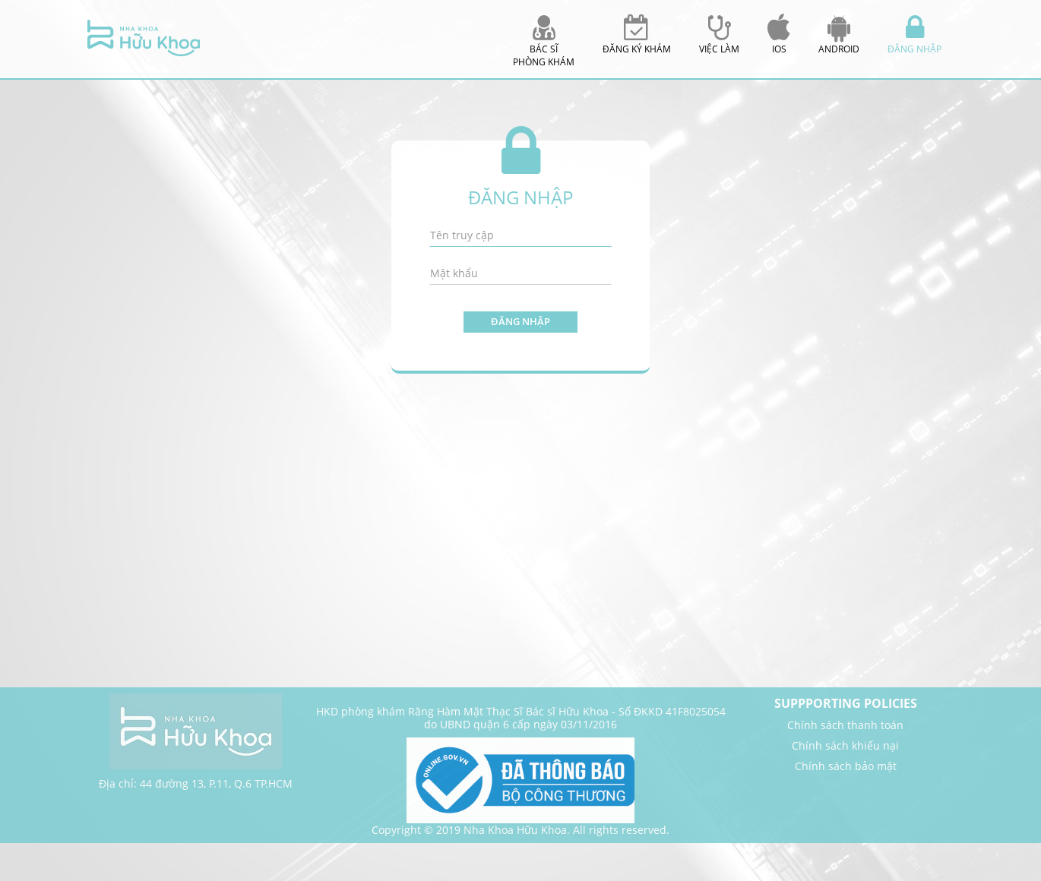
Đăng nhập (520, 321)
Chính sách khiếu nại (845, 745)
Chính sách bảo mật (846, 765)
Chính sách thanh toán (845, 724)
